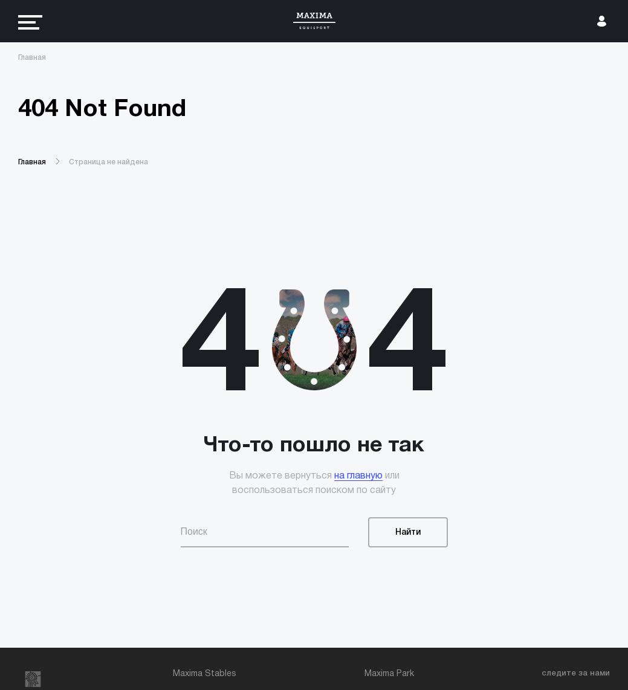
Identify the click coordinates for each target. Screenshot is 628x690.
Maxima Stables (204, 674)
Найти (408, 533)
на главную (358, 476)
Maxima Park (389, 674)
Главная (32, 57)
